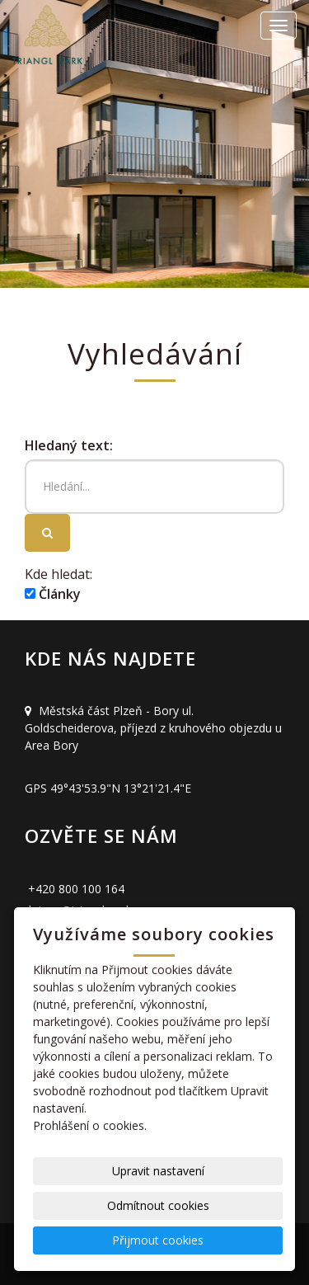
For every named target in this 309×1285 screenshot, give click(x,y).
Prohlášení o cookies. (90, 1125)
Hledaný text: (69, 445)
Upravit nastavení (158, 1171)
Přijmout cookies (158, 1240)
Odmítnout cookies (158, 1205)
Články (53, 594)
